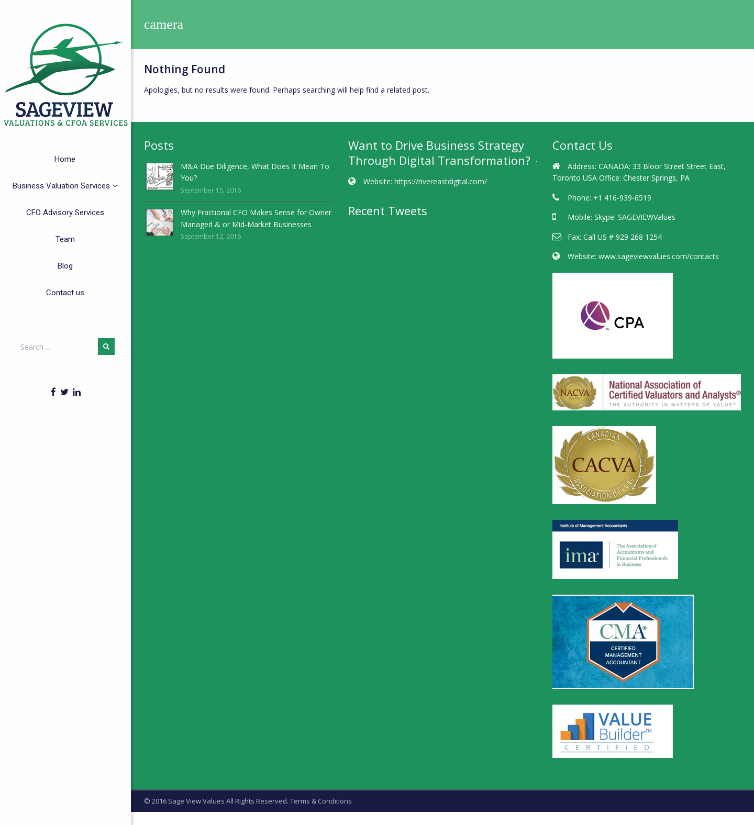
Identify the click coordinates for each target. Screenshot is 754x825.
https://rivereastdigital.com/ (440, 181)
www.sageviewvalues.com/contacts (658, 256)
